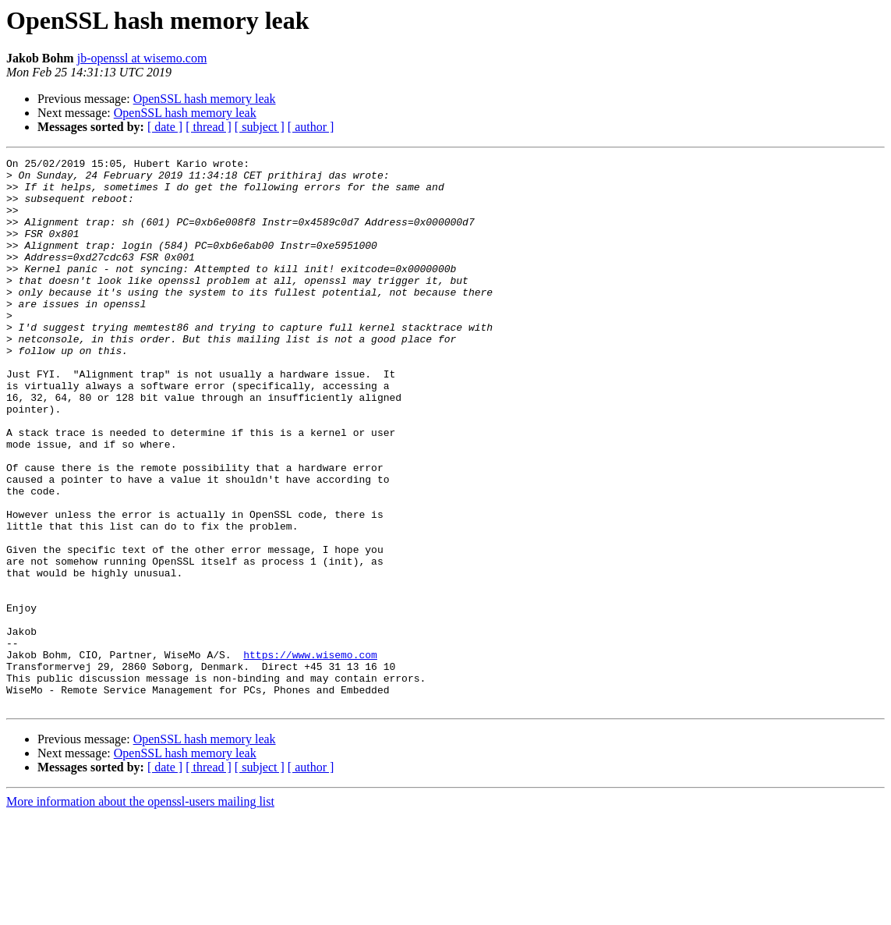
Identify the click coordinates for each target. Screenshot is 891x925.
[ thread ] (209, 126)
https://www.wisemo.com (310, 755)
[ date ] (164, 126)
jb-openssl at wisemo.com (142, 58)
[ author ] (311, 126)
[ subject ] (260, 126)
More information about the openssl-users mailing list (140, 911)
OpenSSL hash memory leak (204, 98)
